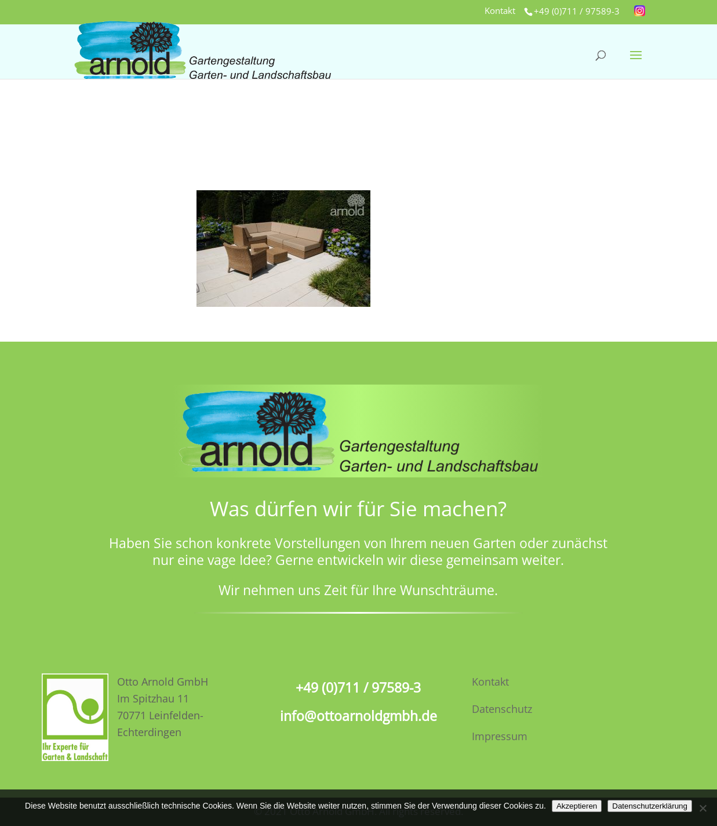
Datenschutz (502, 709)
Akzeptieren (576, 806)
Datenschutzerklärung (649, 806)
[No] (702, 808)
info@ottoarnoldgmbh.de (358, 716)
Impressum (499, 736)
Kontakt (500, 11)
